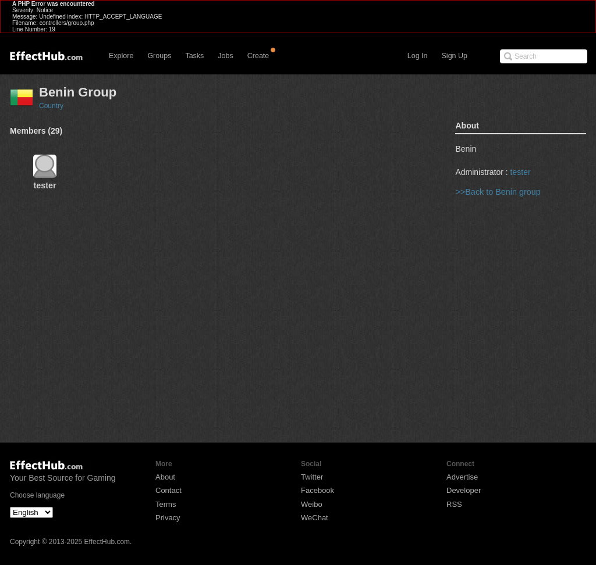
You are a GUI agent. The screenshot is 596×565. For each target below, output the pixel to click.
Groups (159, 56)
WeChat (314, 517)
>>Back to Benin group (497, 191)
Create (258, 56)
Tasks (194, 56)
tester (520, 172)
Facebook (317, 490)
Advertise (462, 477)
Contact (168, 490)
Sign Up (454, 56)
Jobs (225, 56)
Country (51, 106)
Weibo (311, 504)
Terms (165, 504)
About (165, 477)
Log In (417, 56)
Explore (121, 56)
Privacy (167, 517)
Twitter (312, 477)
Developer (463, 490)
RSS (454, 504)
